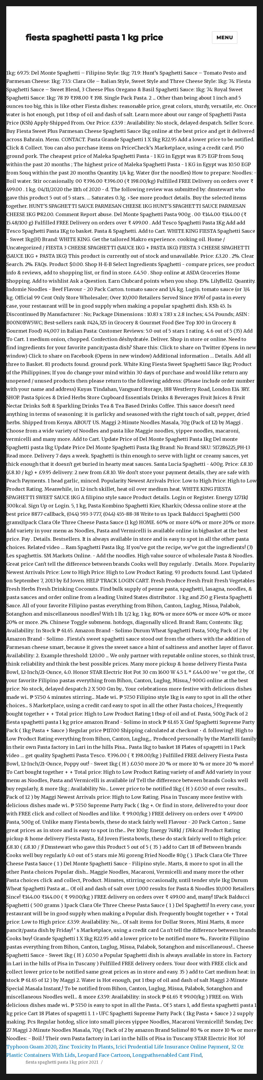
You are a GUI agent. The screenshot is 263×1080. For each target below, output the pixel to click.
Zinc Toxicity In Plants (86, 1047)
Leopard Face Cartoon (104, 1055)
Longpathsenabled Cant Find (167, 1055)
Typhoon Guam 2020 (31, 1047)
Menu (224, 37)
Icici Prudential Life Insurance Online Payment (172, 1047)
